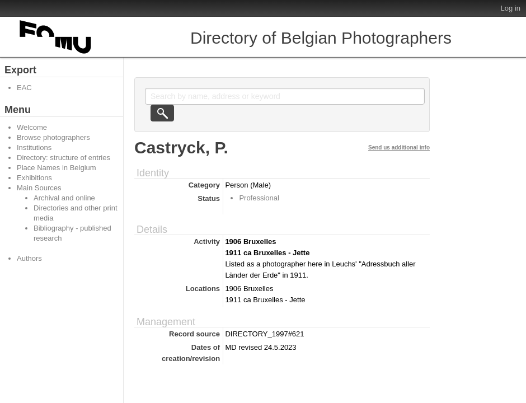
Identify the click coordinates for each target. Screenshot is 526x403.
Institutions (34, 147)
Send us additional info (399, 147)
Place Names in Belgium (56, 167)
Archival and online (64, 198)
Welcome (32, 127)
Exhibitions (34, 178)
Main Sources (39, 188)
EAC (24, 87)
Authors (29, 258)
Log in (510, 8)
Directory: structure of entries (63, 157)
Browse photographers (53, 137)
